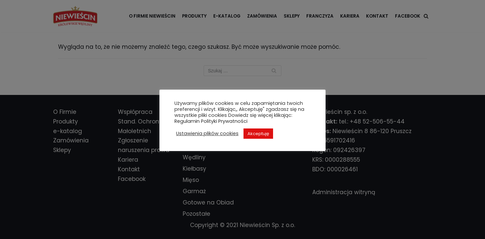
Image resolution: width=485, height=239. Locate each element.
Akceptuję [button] (258, 133)
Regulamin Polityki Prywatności (210, 121)
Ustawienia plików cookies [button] (207, 133)
